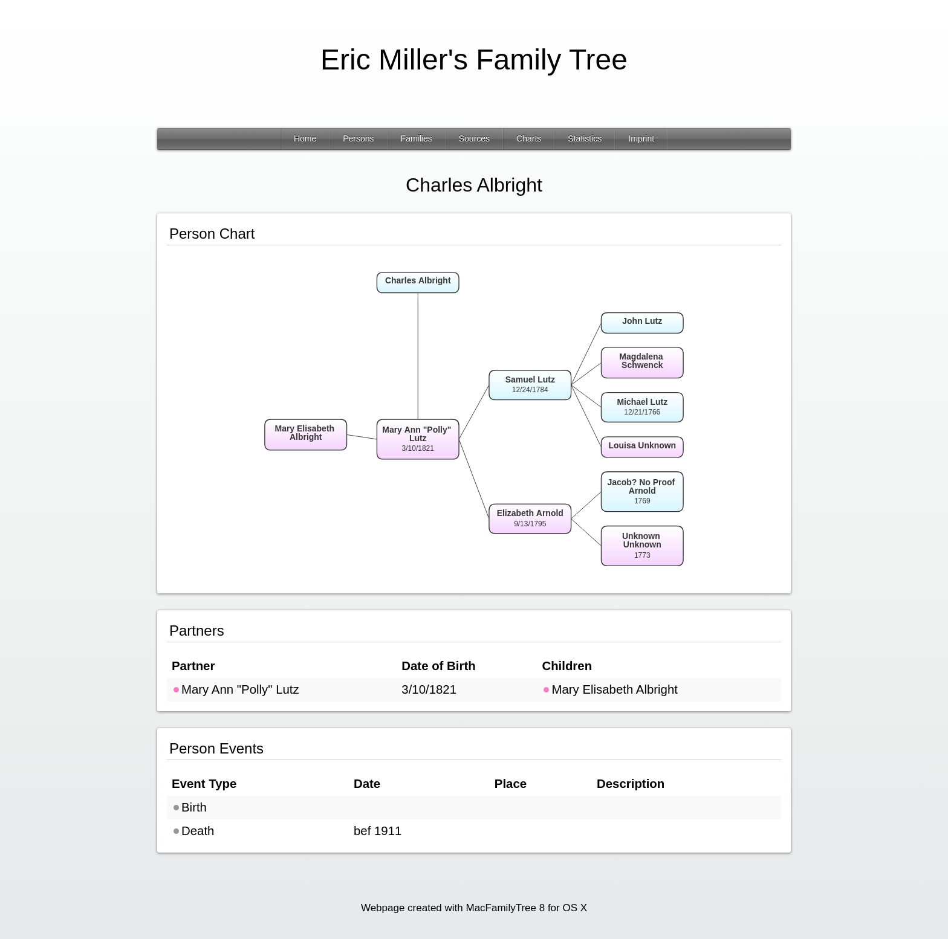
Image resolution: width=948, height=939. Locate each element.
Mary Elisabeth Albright (610, 689)
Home (305, 138)
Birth (189, 807)
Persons (358, 138)
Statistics (585, 138)
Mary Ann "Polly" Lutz (235, 689)
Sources (474, 138)
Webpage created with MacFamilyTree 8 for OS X (474, 908)
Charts (528, 138)
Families (416, 138)
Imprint (641, 138)
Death (193, 830)
